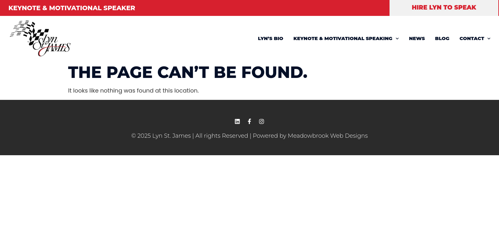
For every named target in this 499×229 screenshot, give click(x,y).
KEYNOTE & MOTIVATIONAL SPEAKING (346, 39)
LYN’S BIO (270, 38)
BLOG (442, 38)
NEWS (417, 38)
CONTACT (475, 39)
